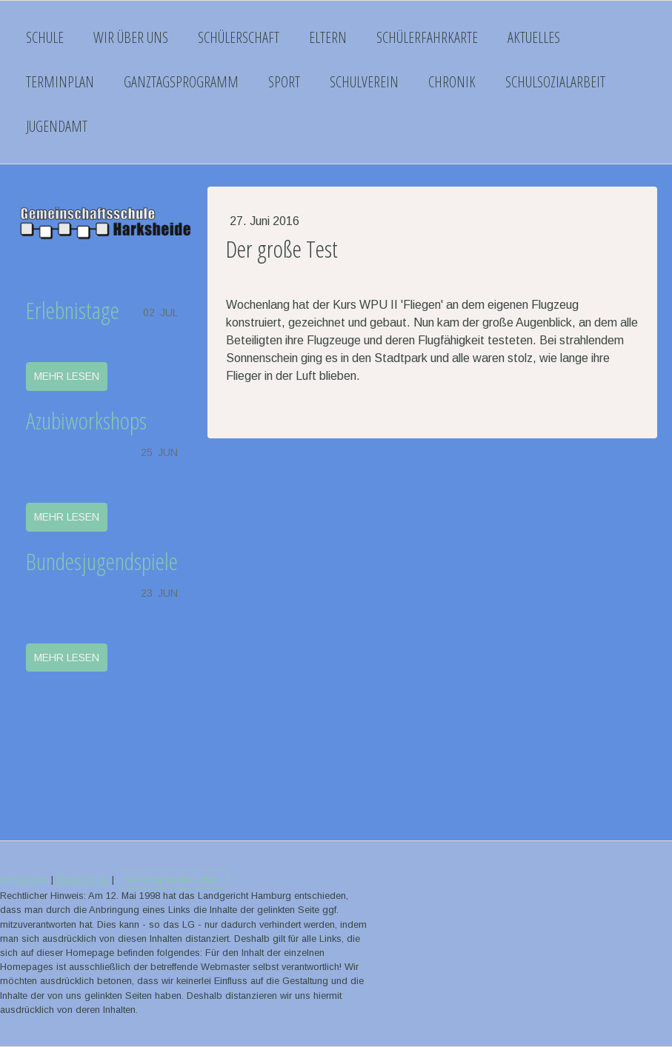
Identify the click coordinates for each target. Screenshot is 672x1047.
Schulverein (364, 82)
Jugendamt (56, 126)
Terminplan (60, 82)
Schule (45, 37)
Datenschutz (82, 879)
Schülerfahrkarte (427, 37)
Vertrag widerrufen (172, 879)
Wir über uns (130, 37)
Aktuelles (534, 37)
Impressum (24, 879)
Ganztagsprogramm (181, 82)
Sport (284, 82)
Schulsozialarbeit (555, 82)
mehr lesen (66, 376)
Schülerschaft (238, 37)
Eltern (328, 37)
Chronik (452, 82)
